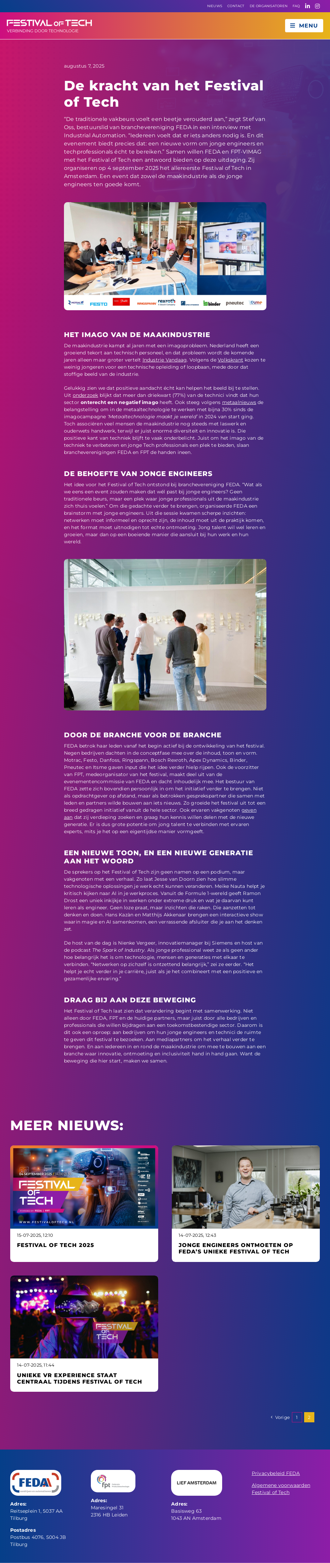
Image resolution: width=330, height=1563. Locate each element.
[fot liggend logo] (49, 22)
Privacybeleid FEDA (276, 1473)
